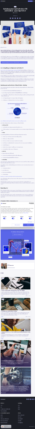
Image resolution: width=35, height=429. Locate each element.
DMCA (2, 417)
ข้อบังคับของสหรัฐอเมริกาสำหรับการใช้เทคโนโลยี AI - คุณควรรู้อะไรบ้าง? (14, 62)
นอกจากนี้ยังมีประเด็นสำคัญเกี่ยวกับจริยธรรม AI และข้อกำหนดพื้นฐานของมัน (13, 120)
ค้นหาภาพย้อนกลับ (21, 415)
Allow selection (17, 224)
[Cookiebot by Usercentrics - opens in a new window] (30, 203)
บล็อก (19, 407)
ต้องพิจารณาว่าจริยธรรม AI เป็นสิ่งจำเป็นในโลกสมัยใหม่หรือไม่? (11, 176)
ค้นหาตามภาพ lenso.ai (17, 234)
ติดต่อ (19, 409)
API (1, 407)
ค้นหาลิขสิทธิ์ (20, 418)
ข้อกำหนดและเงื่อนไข (4, 420)
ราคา (1, 405)
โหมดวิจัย (19, 420)
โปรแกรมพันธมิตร (4, 410)
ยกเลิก (2, 415)
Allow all (28, 224)
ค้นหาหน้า (19, 417)
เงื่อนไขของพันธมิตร (4, 422)
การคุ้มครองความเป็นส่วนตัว (5, 409)
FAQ (19, 405)
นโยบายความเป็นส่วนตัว (5, 418)
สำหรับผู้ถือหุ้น (20, 422)
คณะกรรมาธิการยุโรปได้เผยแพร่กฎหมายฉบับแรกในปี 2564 (10, 70)
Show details (30, 221)
